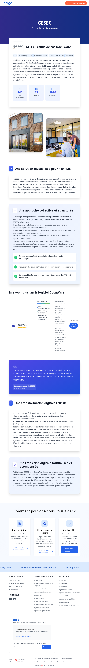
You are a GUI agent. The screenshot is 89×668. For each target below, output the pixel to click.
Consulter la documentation (20, 548)
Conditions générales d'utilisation (45, 662)
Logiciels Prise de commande (43, 592)
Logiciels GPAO (38, 580)
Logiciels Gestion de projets (42, 589)
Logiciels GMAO (39, 598)
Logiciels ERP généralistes (42, 611)
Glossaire (38, 658)
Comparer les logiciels (76, 3)
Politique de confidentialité (50, 658)
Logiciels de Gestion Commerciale (69, 593)
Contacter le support (70, 550)
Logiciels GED (63, 580)
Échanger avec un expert (16, 583)
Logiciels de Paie (64, 602)
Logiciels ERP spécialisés (41, 607)
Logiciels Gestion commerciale (43, 604)
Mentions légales (66, 658)
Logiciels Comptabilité (41, 601)
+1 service (41, 319)
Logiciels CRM (38, 595)
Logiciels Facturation (65, 590)
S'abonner (46, 647)
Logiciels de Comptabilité (67, 599)
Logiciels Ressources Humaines (68, 605)
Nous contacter (13, 590)
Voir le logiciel (73, 326)
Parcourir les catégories (64, 662)
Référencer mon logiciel (24, 636)
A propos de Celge (14, 580)
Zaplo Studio (50, 665)
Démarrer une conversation (45, 551)
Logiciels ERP (63, 583)
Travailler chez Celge (15, 586)
